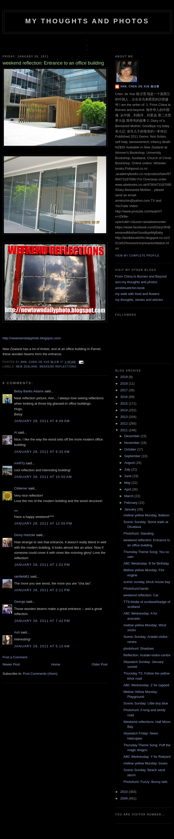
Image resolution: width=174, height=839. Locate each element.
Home (55, 664)
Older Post (99, 664)
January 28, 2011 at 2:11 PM (42, 590)
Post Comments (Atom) (40, 674)
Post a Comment (15, 657)
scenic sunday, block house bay (146, 582)
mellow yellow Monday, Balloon (146, 515)
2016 (124, 397)
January (130, 509)
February (131, 503)
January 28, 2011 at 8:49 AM (42, 421)
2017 (124, 390)
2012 (124, 423)
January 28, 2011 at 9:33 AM (42, 452)
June (128, 476)
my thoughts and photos (87, 21)
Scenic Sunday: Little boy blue (145, 703)
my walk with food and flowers (137, 294)
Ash (17, 632)
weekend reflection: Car (140, 595)
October (130, 449)
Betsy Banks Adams (29, 391)
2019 (124, 377)
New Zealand (26, 366)
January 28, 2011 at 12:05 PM (43, 523)
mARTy (19, 463)
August (130, 463)
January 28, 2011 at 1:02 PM (42, 565)
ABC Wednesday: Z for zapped (146, 685)
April (128, 489)
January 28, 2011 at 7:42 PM (42, 621)
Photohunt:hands (135, 588)
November (132, 443)
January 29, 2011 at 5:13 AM (42, 646)
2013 (124, 417)
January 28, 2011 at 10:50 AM (43, 477)
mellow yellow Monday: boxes (145, 763)
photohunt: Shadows (138, 648)
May (128, 483)
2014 (124, 410)
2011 (124, 430)
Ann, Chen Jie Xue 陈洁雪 (40, 362)
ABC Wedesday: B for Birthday (146, 563)
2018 (124, 383)
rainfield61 (21, 576)
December (132, 436)
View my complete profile (137, 255)
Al (15, 432)
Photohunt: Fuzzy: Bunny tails (145, 782)
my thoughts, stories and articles (139, 300)
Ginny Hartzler (24, 535)
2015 (124, 403)
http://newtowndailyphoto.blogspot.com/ (32, 338)
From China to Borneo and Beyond (141, 276)
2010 (124, 792)
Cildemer (20, 488)
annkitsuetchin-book (130, 288)
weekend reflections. (58, 366)
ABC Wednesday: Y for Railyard (146, 757)
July (127, 469)
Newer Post (11, 664)
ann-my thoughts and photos (136, 282)
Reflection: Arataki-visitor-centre (146, 655)
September (133, 456)
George (19, 601)
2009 (124, 798)
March (129, 496)
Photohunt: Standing (138, 533)
